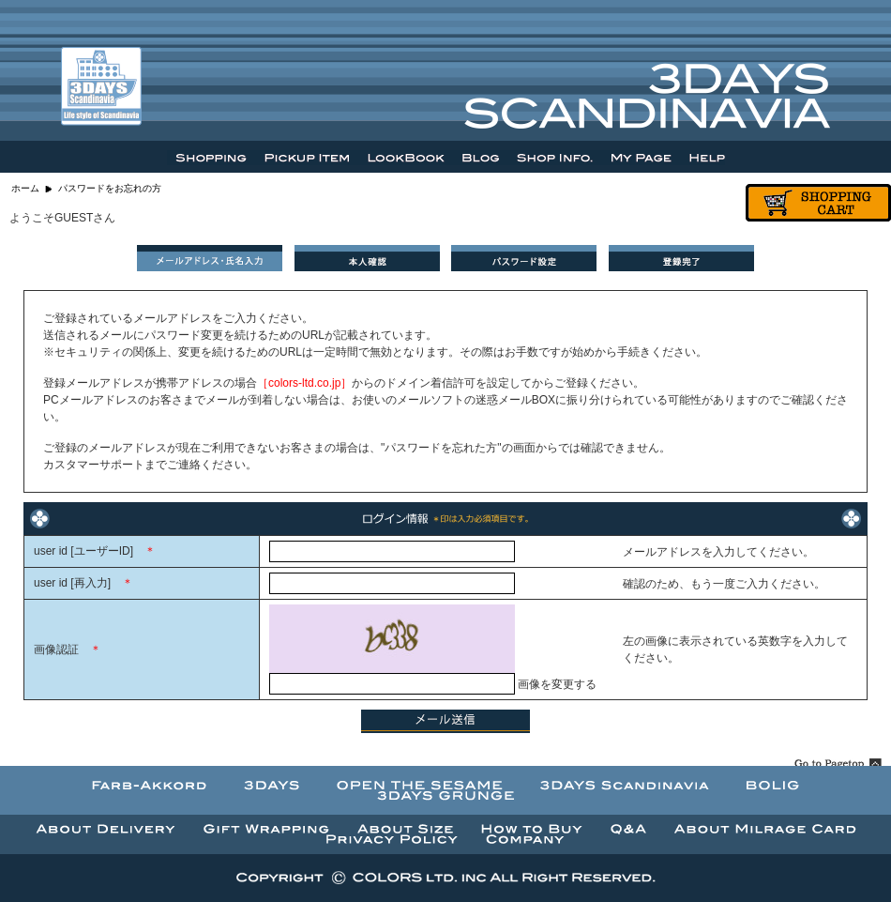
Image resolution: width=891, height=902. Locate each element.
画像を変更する (557, 684)
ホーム (25, 188)
